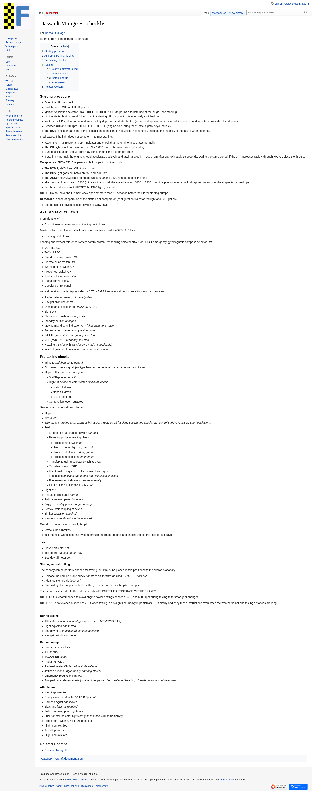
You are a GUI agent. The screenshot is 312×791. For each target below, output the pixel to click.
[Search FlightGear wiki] (277, 12)
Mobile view (102, 786)
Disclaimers (87, 786)
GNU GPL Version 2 (78, 779)
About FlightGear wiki (67, 786)
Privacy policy (46, 786)
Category (47, 758)
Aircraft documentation (69, 758)
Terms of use (228, 779)
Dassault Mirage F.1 (57, 33)
